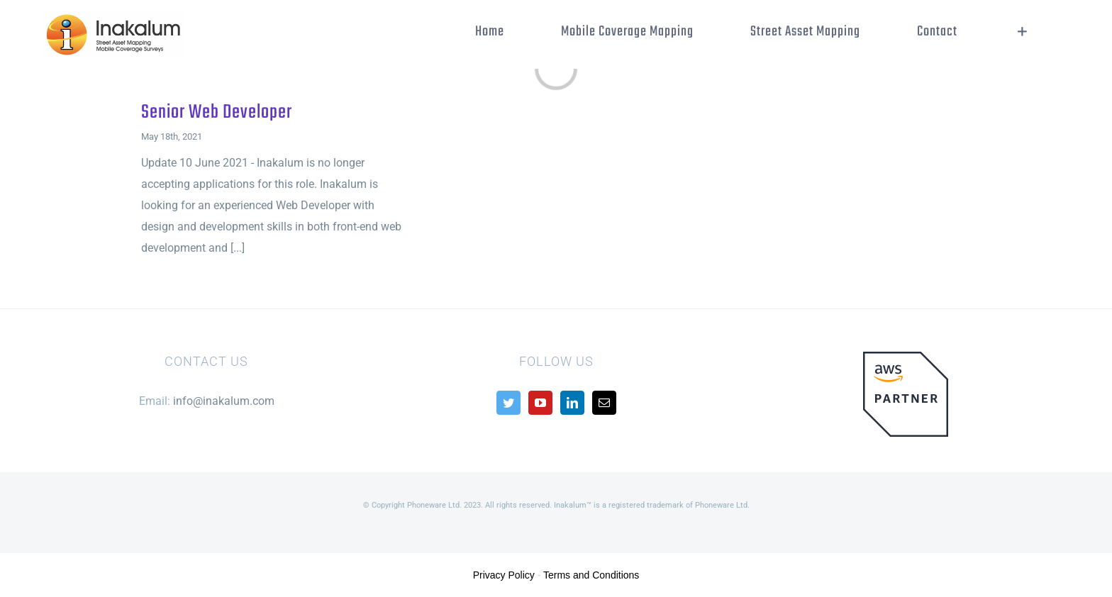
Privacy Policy (504, 575)
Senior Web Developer (216, 112)
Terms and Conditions (591, 575)
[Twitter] (508, 403)
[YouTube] (540, 403)
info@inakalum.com (223, 401)
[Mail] (604, 403)
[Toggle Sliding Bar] (1022, 32)
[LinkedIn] (572, 403)
